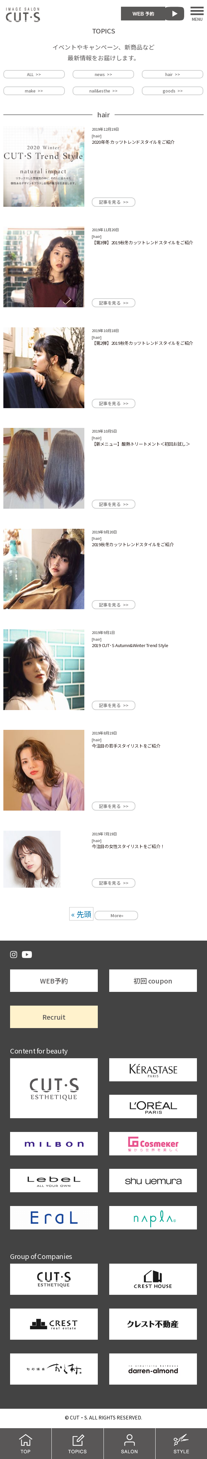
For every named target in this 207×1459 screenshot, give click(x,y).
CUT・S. (79, 1417)
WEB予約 (54, 981)
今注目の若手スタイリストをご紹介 (126, 746)
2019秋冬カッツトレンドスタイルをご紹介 (133, 544)
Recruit (54, 1017)
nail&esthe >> (103, 90)
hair (96, 135)
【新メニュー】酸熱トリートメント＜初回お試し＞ (141, 444)
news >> (103, 74)
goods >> (173, 90)
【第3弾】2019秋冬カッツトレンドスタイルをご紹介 (142, 242)
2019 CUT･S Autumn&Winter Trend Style (130, 645)
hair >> (172, 74)
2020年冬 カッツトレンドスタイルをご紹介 (133, 142)
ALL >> (34, 74)
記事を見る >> (113, 202)
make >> (34, 90)
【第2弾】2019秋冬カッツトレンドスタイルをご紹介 (142, 343)
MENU (197, 14)
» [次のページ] (122, 915)
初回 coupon (152, 981)
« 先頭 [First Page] (81, 913)
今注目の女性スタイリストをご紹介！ (128, 846)
